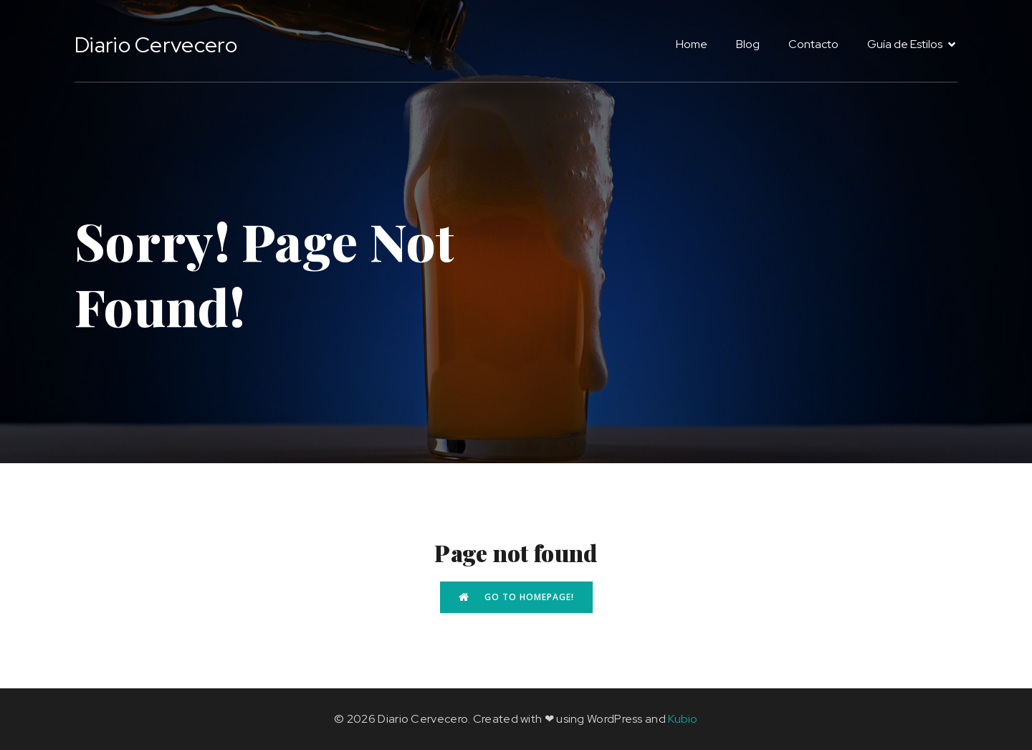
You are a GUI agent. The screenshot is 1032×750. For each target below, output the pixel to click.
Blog (748, 44)
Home (691, 44)
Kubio (683, 718)
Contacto (813, 44)
